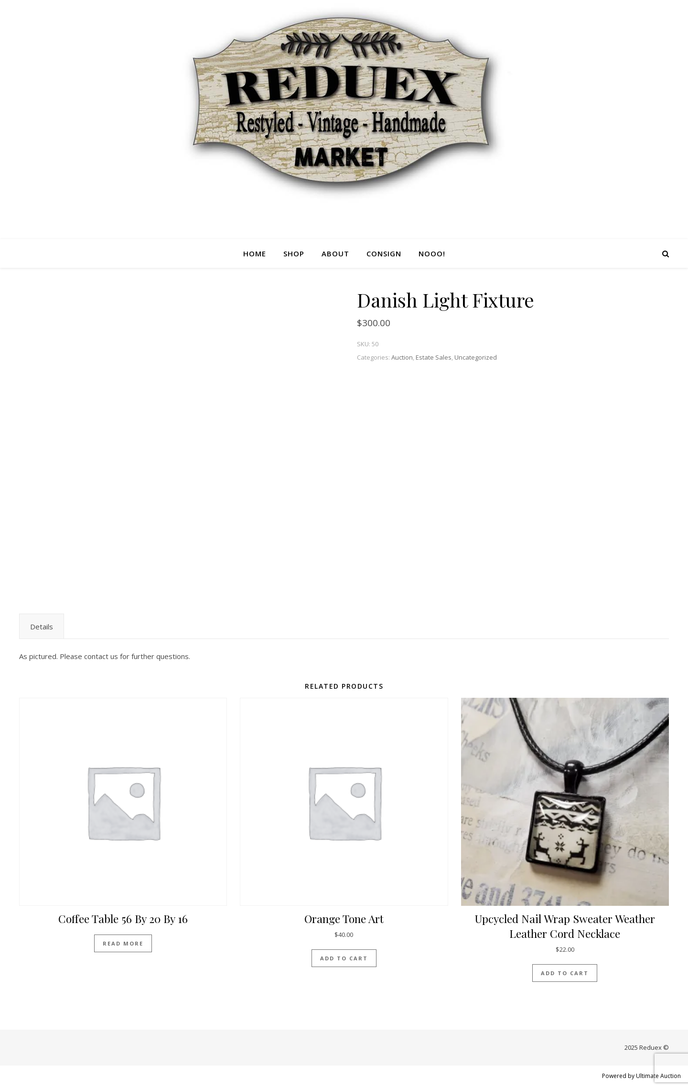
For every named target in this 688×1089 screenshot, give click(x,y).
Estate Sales (434, 357)
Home (254, 253)
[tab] (41, 626)
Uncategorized (475, 357)
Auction (402, 357)
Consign (383, 253)
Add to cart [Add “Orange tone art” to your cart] (344, 958)
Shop (293, 253)
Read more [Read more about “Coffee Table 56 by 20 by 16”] (123, 943)
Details (41, 626)
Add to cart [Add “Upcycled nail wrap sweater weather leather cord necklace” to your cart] (565, 973)
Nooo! (432, 253)
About (335, 253)
